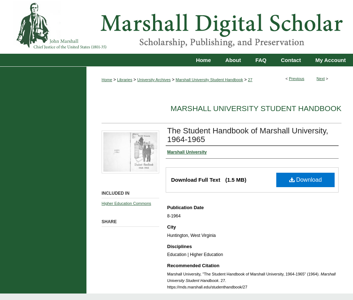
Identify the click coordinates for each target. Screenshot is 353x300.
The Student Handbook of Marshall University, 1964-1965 (247, 135)
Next (321, 78)
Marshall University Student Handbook (209, 80)
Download (305, 180)
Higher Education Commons (126, 203)
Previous (296, 78)
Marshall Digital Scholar (176, 27)
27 (250, 80)
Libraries (124, 80)
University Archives (154, 80)
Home (107, 80)
